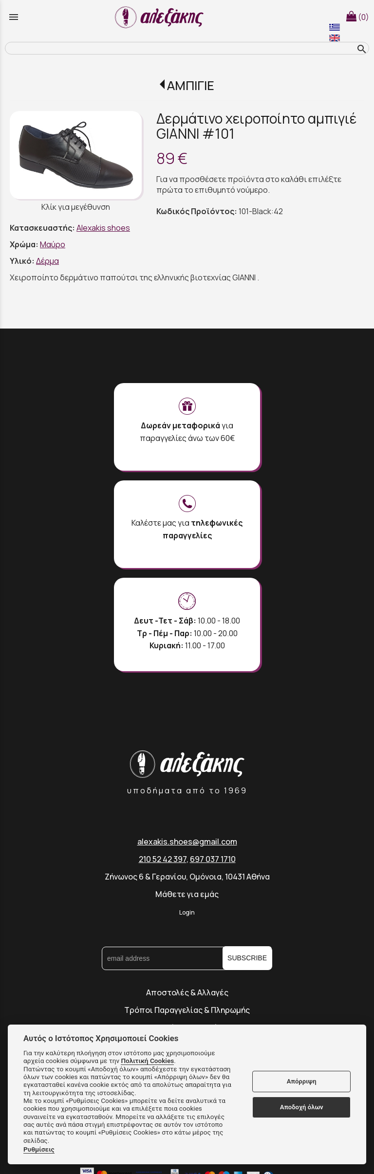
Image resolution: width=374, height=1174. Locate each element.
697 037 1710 (213, 859)
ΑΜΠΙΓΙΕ (190, 85)
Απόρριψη (302, 1081)
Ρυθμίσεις (39, 1149)
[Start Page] (160, 17)
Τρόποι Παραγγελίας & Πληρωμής (187, 1010)
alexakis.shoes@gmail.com (187, 841)
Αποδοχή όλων (301, 1107)
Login (187, 912)
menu (13, 17)
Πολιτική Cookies (147, 1060)
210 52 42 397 (163, 859)
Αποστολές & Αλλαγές (187, 992)
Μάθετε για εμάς (187, 894)
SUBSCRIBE (247, 958)
